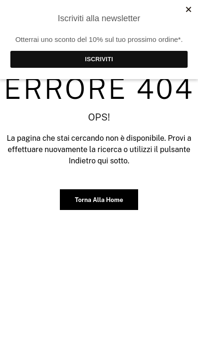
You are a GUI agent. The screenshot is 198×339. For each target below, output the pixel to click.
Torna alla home (99, 199)
